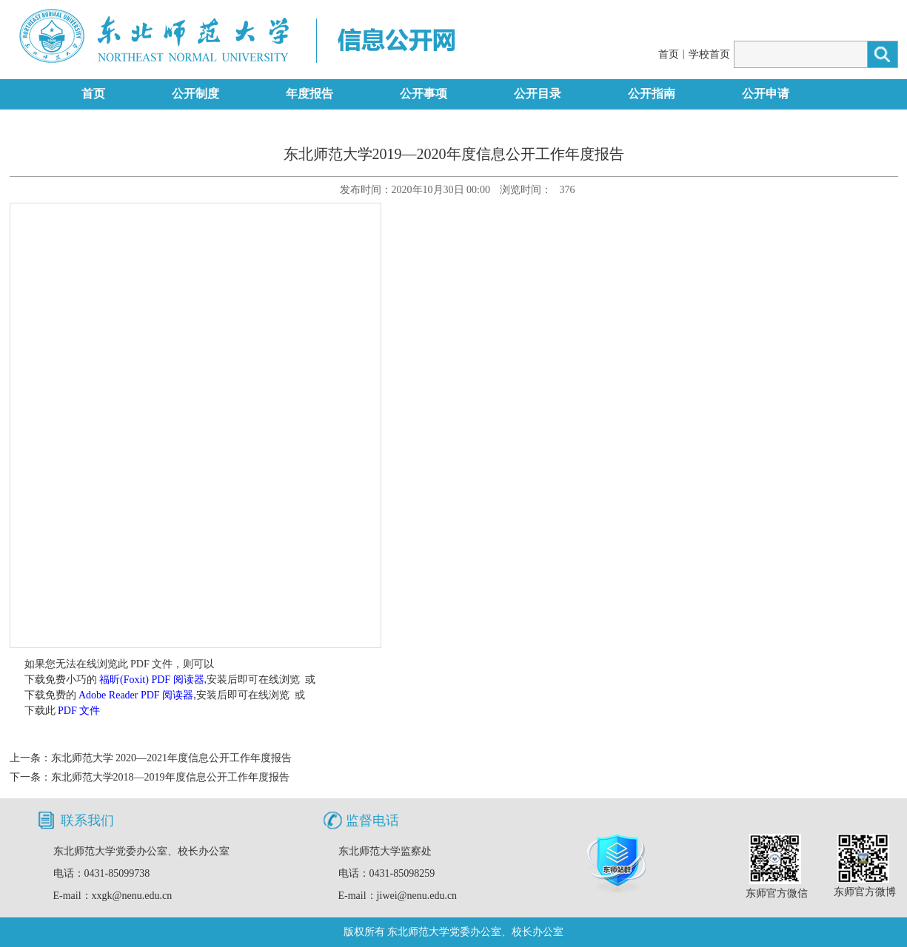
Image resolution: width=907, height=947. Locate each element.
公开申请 (765, 93)
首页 (668, 54)
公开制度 (195, 93)
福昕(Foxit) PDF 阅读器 (151, 679)
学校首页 (709, 54)
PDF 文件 (79, 710)
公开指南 (651, 93)
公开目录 (537, 93)
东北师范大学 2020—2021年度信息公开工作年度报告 (171, 758)
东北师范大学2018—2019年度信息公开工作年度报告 (170, 777)
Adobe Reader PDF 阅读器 (135, 695)
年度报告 (309, 93)
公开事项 (423, 93)
